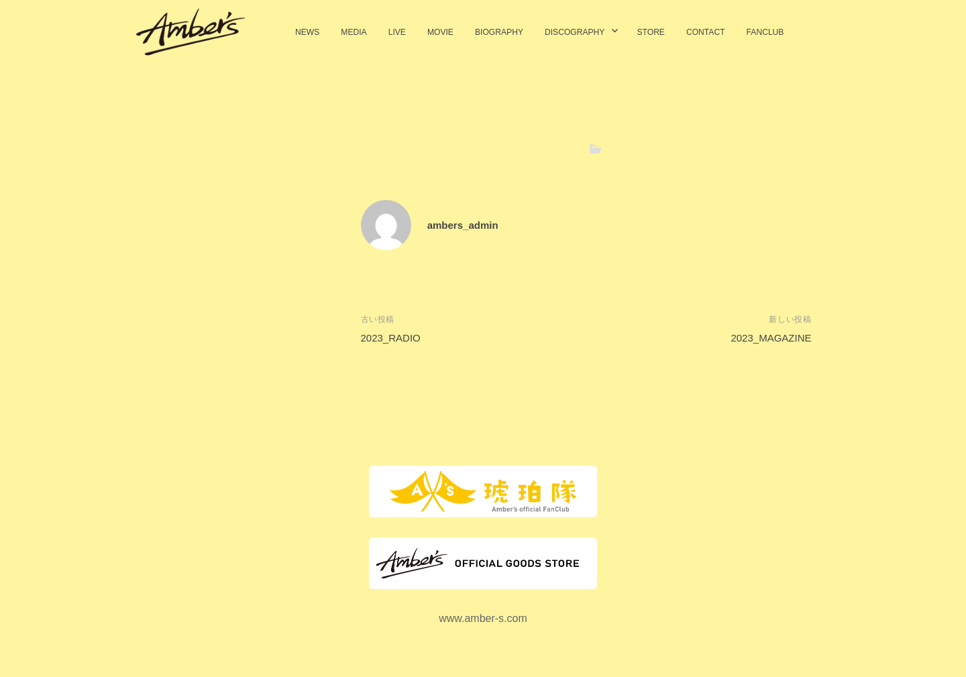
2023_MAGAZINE (771, 338)
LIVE (397, 32)
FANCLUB (765, 32)
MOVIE (440, 32)
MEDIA (353, 32)
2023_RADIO (391, 338)
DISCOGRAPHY (575, 32)
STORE (651, 32)
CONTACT (705, 32)
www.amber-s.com (483, 618)
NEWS (307, 32)
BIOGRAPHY (499, 32)
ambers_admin (462, 225)
